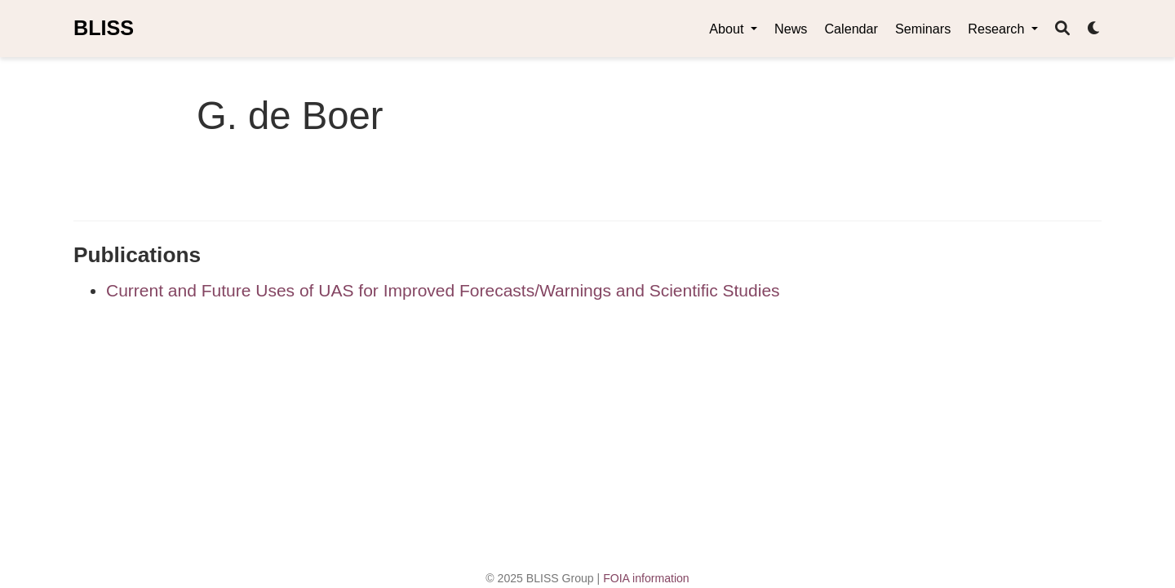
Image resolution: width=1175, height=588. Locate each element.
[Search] (1062, 29)
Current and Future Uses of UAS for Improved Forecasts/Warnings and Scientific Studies (443, 290)
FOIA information (646, 578)
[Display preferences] (1094, 29)
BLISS (103, 27)
